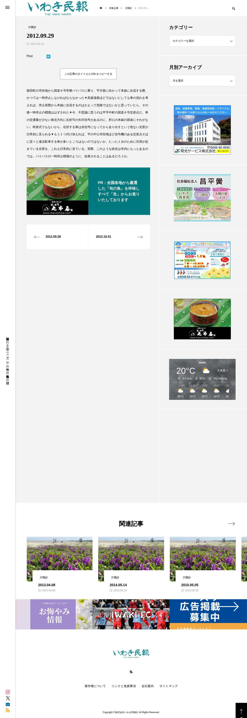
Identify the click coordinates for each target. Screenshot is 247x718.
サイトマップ (168, 686)
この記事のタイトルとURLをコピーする (88, 73)
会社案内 (148, 686)
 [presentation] (231, 523)
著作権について (95, 686)
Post (30, 56)
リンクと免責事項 (124, 686)
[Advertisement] (202, 446)
